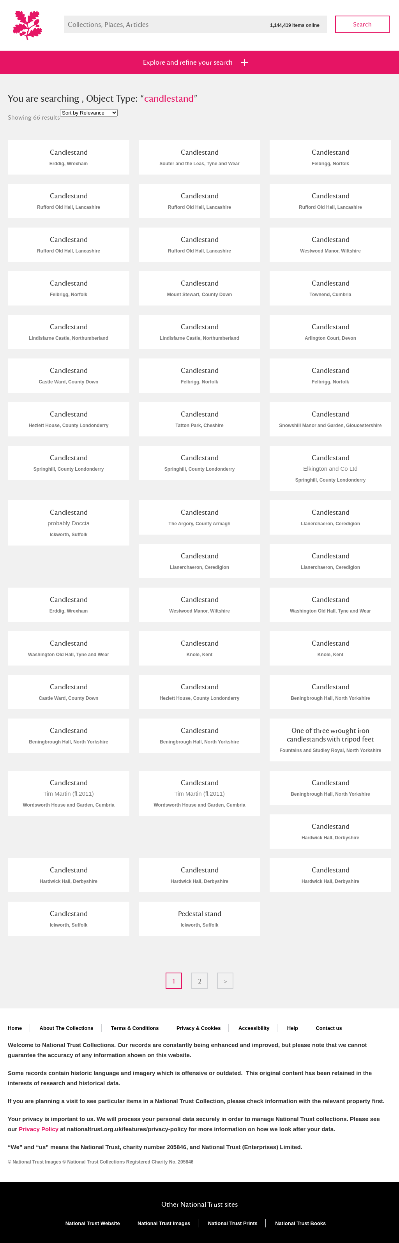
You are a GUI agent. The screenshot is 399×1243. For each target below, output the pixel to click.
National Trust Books (300, 1223)
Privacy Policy (38, 1129)
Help (292, 1028)
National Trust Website (92, 1223)
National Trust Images (164, 1223)
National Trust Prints (233, 1223)
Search (362, 24)
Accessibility (254, 1028)
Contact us (329, 1028)
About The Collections (67, 1028)
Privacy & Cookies (199, 1028)
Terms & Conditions (135, 1028)
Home (15, 1028)
